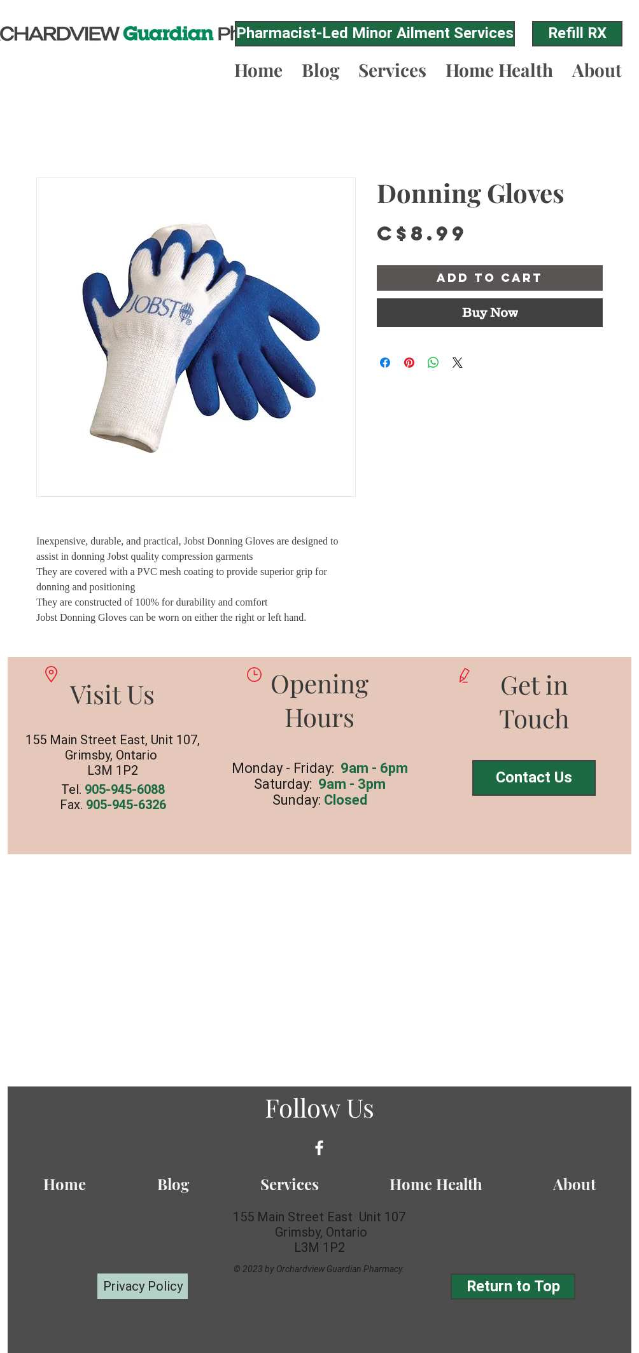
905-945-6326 (126, 804)
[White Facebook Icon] (319, 1148)
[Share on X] (457, 362)
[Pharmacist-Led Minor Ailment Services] (375, 33)
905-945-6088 (125, 789)
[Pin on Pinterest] (409, 362)
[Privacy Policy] (142, 1286)
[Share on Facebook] (385, 362)
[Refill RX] (577, 33)
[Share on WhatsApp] (433, 362)
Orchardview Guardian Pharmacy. (340, 1269)
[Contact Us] (534, 778)
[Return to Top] (513, 1286)
